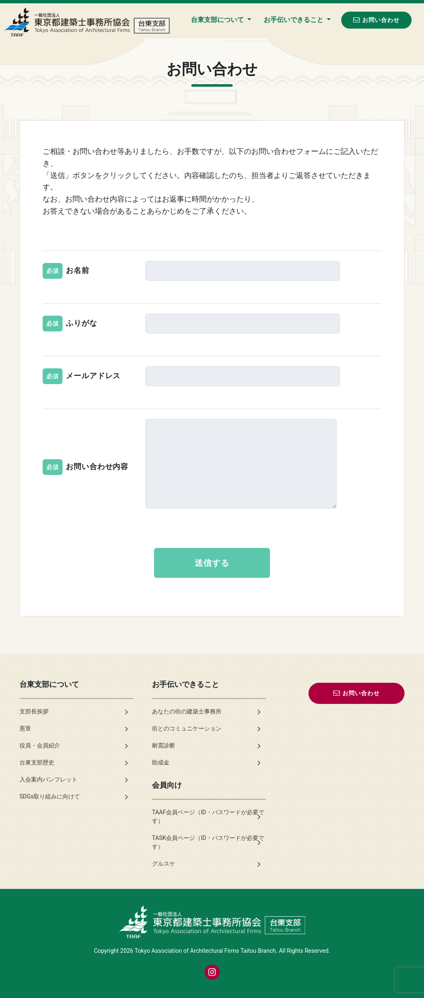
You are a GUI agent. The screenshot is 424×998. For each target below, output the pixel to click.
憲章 (25, 728)
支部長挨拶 (33, 711)
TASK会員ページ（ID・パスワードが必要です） (208, 842)
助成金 (160, 762)
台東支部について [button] (218, 20)
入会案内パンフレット (48, 779)
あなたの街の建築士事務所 (187, 711)
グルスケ (163, 863)
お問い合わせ (376, 19)
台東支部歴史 (36, 762)
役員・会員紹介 (39, 745)
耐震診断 (163, 745)
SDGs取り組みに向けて (49, 796)
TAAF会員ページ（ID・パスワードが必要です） (208, 816)
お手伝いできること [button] (294, 20)
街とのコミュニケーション (187, 728)
